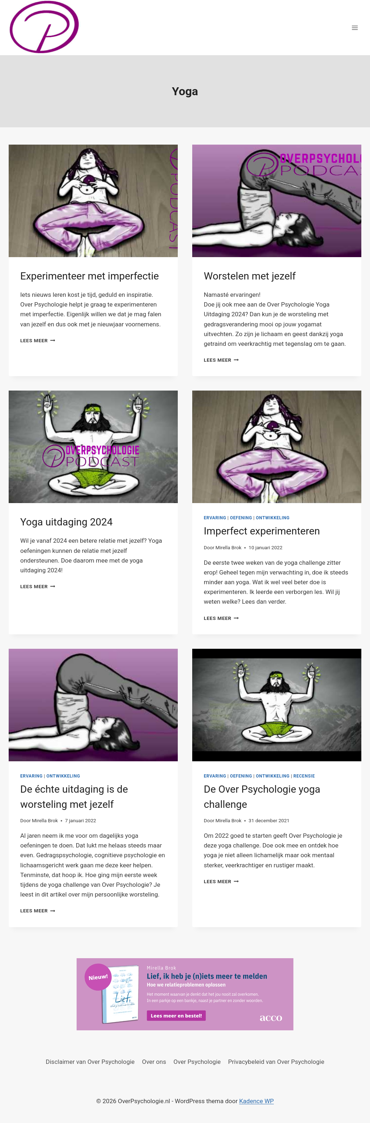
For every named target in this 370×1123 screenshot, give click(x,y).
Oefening (241, 517)
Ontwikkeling (272, 517)
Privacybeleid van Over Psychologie (276, 1061)
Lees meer (37, 340)
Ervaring (215, 517)
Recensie (304, 776)
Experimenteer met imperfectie (89, 276)
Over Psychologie (197, 1061)
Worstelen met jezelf (250, 276)
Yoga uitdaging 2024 (66, 522)
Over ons (154, 1061)
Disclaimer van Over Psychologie (90, 1061)
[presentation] (93, 201)
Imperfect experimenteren (262, 531)
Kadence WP (256, 1101)
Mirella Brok (228, 547)
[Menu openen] (354, 27)
